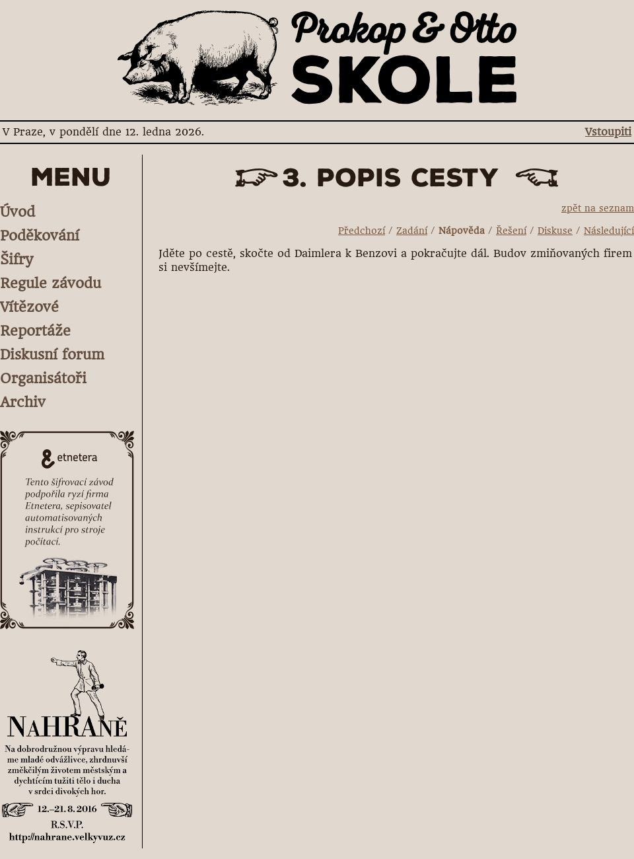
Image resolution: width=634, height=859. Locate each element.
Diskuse (555, 230)
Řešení (511, 230)
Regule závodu (50, 283)
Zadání (411, 230)
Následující (609, 230)
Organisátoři (43, 378)
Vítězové (29, 307)
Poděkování (39, 235)
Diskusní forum (52, 354)
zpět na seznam (597, 208)
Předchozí (361, 230)
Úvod (17, 212)
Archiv (23, 402)
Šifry (16, 259)
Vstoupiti (608, 132)
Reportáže (35, 330)
